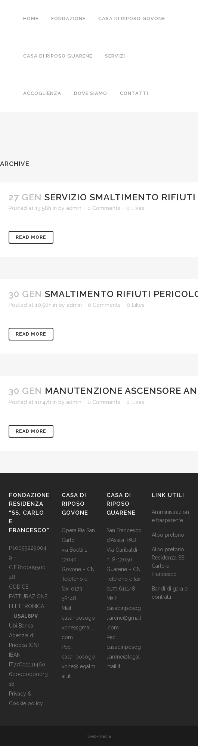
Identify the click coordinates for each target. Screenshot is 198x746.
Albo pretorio (168, 535)
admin (73, 208)
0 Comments (103, 208)
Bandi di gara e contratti (170, 593)
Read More (31, 237)
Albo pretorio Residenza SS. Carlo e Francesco (168, 561)
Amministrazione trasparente (170, 516)
